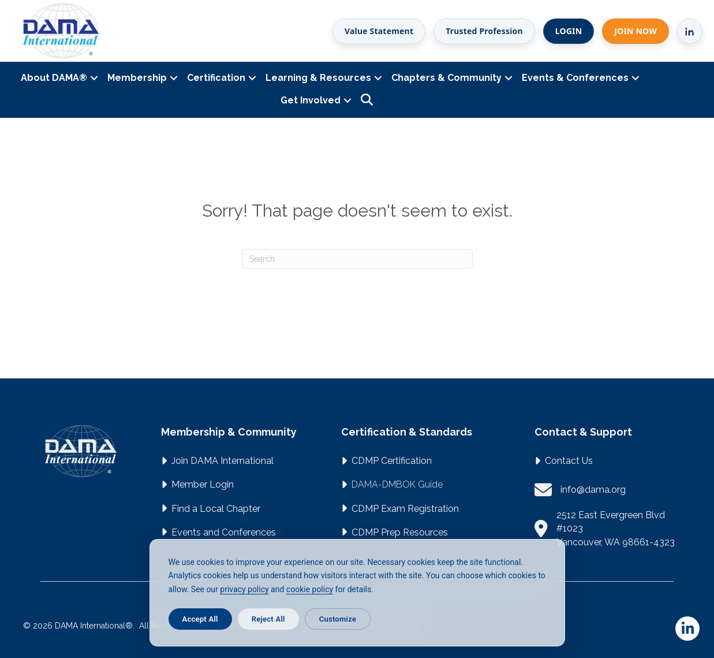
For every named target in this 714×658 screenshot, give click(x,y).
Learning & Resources (318, 77)
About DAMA (54, 77)
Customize (337, 619)
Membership (137, 77)
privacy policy (244, 589)
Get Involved (311, 100)
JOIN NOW (635, 30)
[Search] (357, 259)
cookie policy (309, 589)
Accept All (200, 619)
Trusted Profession (484, 30)
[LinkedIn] (689, 31)
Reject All (268, 619)
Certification (216, 77)
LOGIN (568, 30)
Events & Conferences (575, 77)
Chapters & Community (446, 77)
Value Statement (379, 30)
